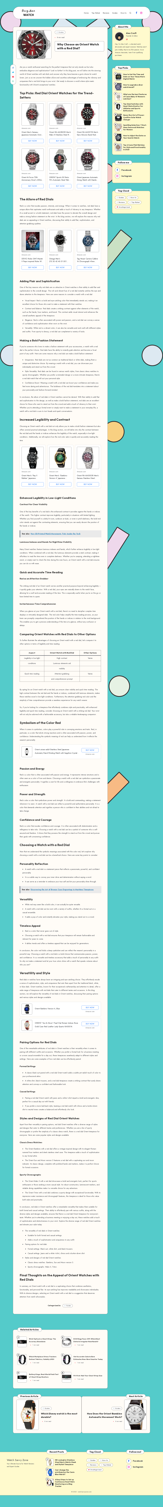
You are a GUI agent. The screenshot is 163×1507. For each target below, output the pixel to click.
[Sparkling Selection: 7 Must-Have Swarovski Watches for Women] (118, 127)
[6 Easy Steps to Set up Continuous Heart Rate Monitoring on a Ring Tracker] (50, 1493)
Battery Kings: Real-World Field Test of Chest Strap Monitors (44, 1391)
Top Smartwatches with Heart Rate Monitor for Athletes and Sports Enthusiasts (133, 107)
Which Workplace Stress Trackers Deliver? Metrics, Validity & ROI (44, 1374)
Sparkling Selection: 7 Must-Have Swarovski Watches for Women (135, 127)
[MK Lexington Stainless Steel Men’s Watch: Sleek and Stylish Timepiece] (50, 1473)
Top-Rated (96, 13)
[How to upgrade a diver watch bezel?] (118, 86)
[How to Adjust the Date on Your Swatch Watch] (118, 137)
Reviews (106, 13)
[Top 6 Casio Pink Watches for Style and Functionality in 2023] (118, 147)
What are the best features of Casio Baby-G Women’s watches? (135, 96)
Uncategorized (123, 207)
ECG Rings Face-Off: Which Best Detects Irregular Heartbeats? (86, 1356)
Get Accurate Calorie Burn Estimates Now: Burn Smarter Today (88, 1374)
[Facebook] (136, 13)
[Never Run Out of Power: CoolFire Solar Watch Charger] (118, 117)
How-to (123, 13)
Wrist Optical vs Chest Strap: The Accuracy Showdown (42, 1356)
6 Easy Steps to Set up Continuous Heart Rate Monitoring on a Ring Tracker (65, 1494)
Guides (115, 13)
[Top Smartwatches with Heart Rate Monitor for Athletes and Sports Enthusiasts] (118, 106)
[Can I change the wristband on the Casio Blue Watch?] (50, 1483)
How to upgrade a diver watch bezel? (133, 86)
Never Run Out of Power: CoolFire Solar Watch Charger (133, 117)
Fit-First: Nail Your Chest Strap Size (87, 1391)
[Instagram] (141, 13)
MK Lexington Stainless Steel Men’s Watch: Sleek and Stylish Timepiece (65, 1474)
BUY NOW (32, 156)
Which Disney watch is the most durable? (56, 1432)
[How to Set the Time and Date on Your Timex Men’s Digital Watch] (118, 76)
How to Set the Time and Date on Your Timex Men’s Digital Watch (134, 76)
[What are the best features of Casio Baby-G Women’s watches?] (118, 96)
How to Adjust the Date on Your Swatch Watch (134, 137)
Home (86, 13)
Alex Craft (131, 33)
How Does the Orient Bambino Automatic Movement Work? (107, 1432)
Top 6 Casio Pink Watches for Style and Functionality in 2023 (134, 147)
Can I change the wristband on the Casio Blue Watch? (65, 1484)
